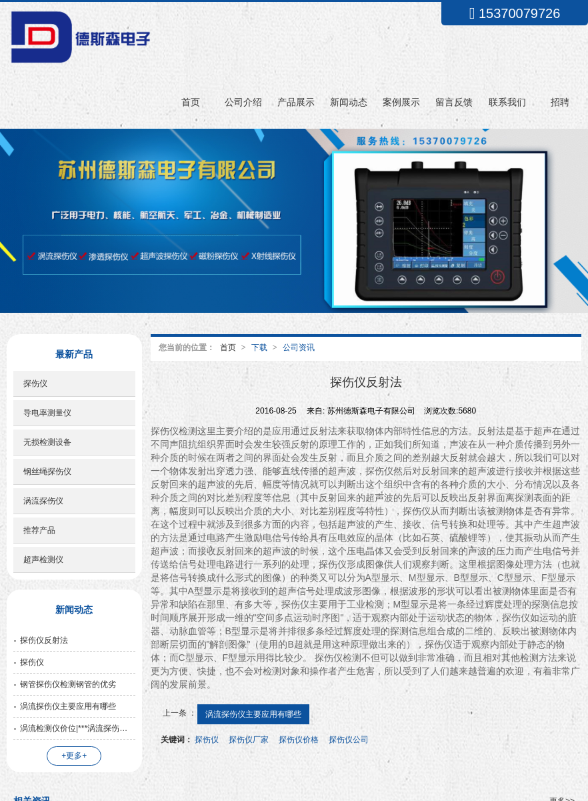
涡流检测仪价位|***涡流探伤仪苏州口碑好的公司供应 (77, 728)
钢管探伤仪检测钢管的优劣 (68, 684)
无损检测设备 (47, 442)
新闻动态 (348, 102)
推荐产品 (39, 530)
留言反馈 (454, 102)
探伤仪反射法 (44, 640)
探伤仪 (207, 739)
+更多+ (74, 755)
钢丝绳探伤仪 (47, 471)
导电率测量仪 (47, 413)
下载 (259, 347)
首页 (190, 102)
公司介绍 (243, 102)
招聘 (560, 102)
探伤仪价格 (299, 739)
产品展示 (296, 102)
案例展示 (401, 102)
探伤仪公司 (349, 739)
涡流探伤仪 (43, 501)
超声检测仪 (43, 559)
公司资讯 (299, 347)
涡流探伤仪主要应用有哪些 (253, 714)
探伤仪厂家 (249, 739)
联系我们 (507, 102)
